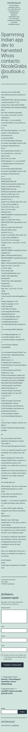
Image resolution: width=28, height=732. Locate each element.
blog (6, 581)
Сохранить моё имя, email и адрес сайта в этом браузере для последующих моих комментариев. (15, 657)
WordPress (15, 725)
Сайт (2, 645)
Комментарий (5, 608)
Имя (3, 626)
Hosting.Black (14, 3)
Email (3, 636)
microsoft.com (11, 583)
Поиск (3, 708)
